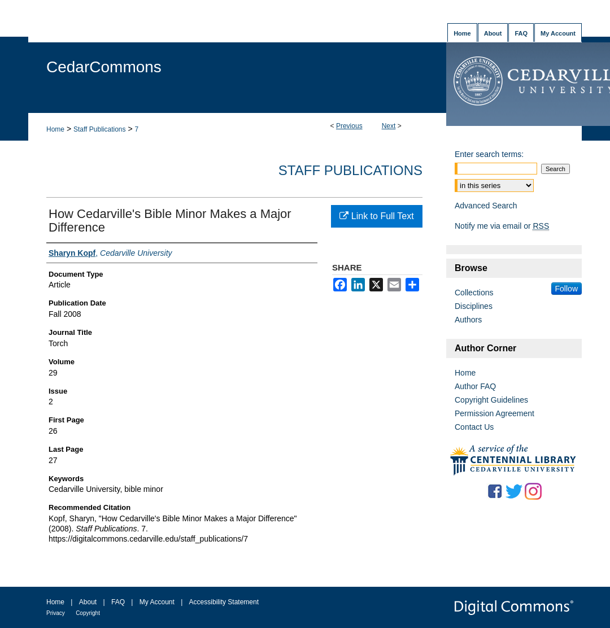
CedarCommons (104, 67)
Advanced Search (486, 205)
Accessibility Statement (224, 602)
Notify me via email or (502, 225)
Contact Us (474, 426)
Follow (566, 288)
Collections (474, 292)
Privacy (55, 613)
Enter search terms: (489, 154)
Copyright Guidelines (491, 399)
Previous (349, 126)
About (88, 602)
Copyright (88, 613)
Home (55, 129)
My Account (157, 602)
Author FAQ (475, 386)
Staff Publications (99, 129)
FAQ (118, 602)
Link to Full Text (376, 216)
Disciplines (474, 306)
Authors (468, 319)
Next (389, 126)
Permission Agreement (494, 413)
